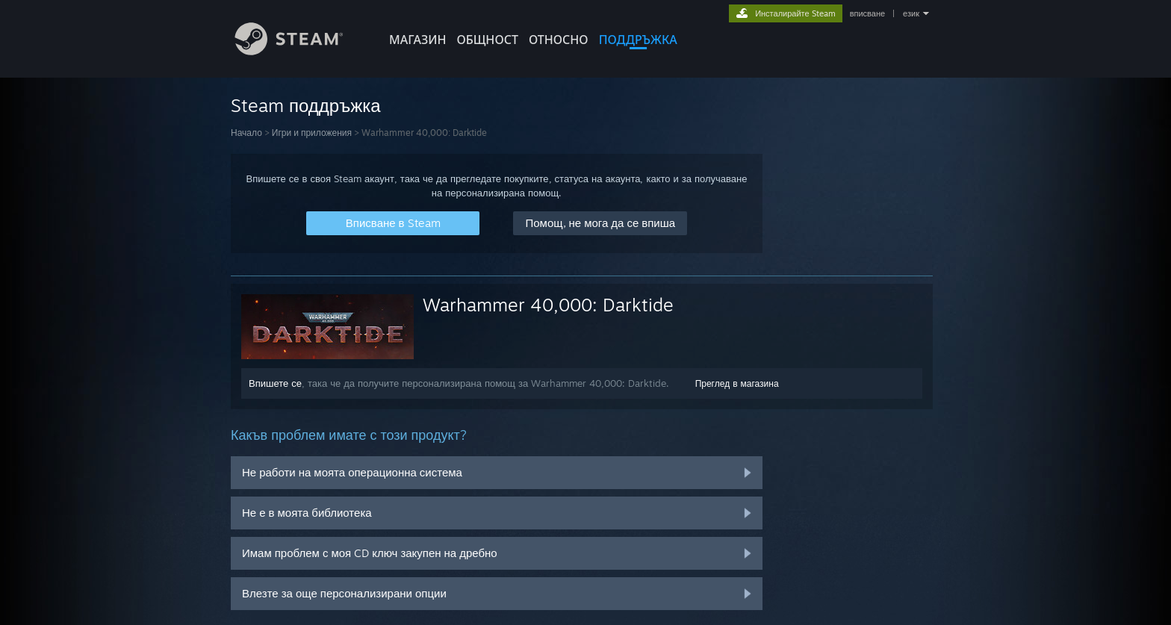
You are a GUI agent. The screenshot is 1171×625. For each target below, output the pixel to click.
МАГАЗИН (417, 39)
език (911, 13)
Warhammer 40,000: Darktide (548, 304)
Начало (246, 132)
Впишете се (275, 383)
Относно (558, 39)
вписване (867, 13)
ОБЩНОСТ (487, 39)
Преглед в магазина (737, 383)
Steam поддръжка (306, 105)
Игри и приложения (312, 132)
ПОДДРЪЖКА (638, 39)
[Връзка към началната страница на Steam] (300, 51)
